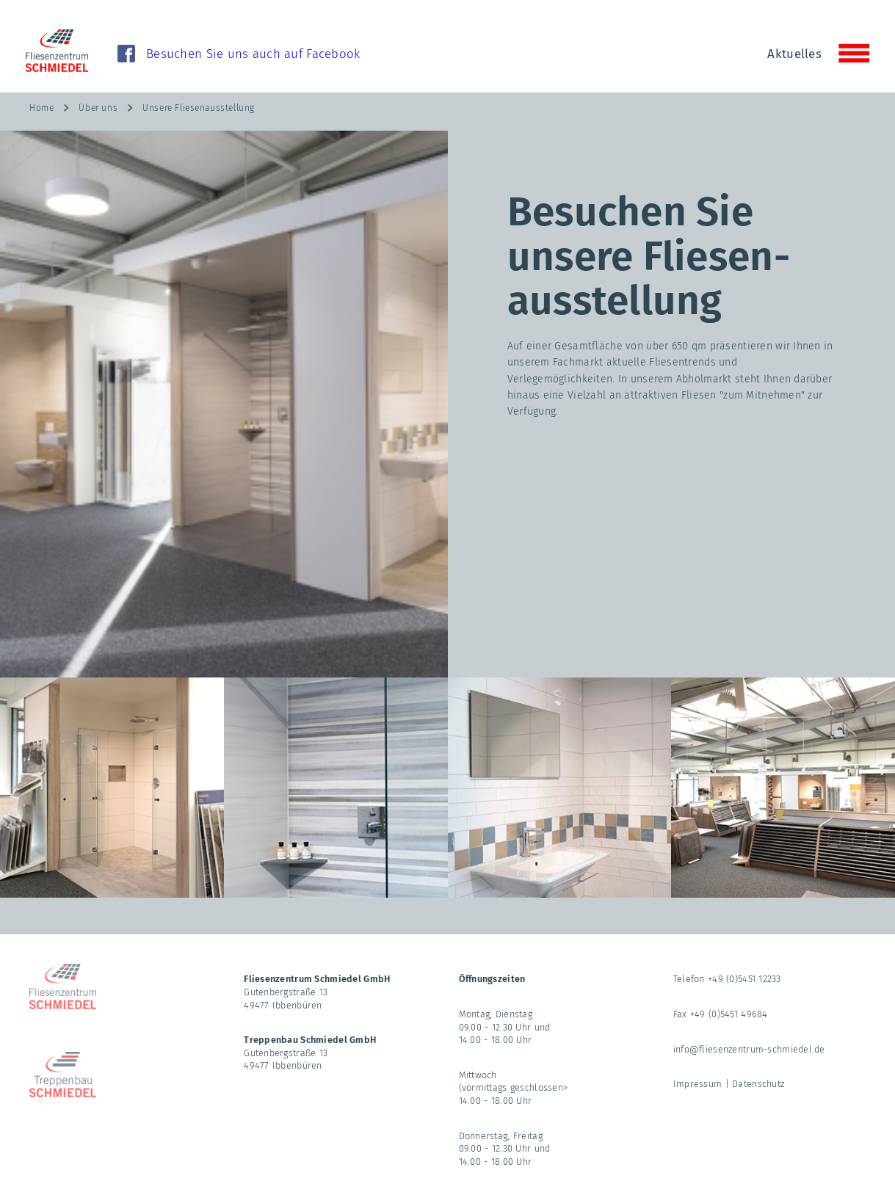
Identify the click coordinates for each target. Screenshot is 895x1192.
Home (41, 108)
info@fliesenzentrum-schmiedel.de (749, 1049)
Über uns (98, 108)
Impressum (697, 1083)
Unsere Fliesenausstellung (198, 108)
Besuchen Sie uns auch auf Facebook (253, 53)
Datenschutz (758, 1083)
